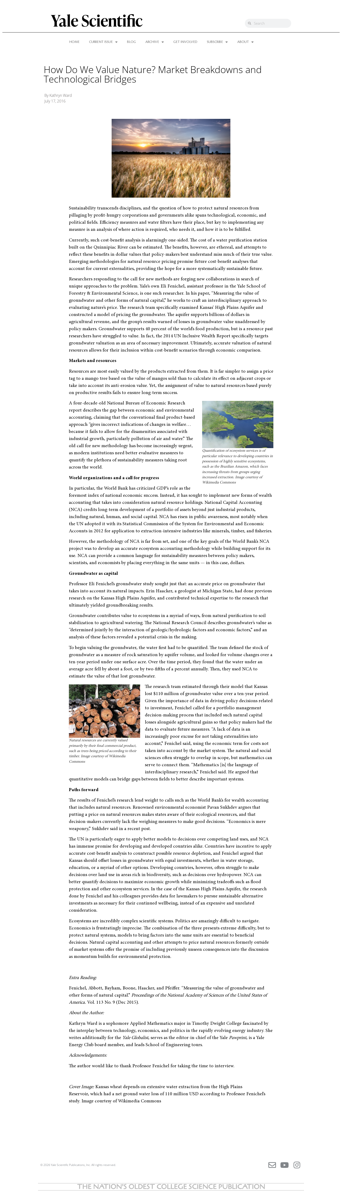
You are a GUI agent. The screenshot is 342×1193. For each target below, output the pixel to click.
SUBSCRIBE (217, 42)
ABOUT (245, 42)
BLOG (131, 42)
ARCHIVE (154, 42)
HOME (74, 42)
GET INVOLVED (185, 42)
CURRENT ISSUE (103, 42)
